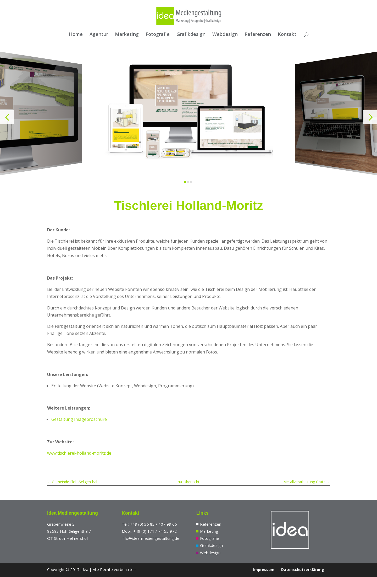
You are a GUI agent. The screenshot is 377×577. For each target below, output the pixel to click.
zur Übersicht (188, 481)
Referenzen (258, 34)
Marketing (127, 34)
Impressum (263, 569)
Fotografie (158, 34)
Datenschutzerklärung (302, 569)
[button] (7, 117)
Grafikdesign (191, 34)
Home (76, 34)
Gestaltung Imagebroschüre (79, 419)
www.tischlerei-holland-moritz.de (79, 453)
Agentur (99, 34)
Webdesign (225, 34)
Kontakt (287, 34)
